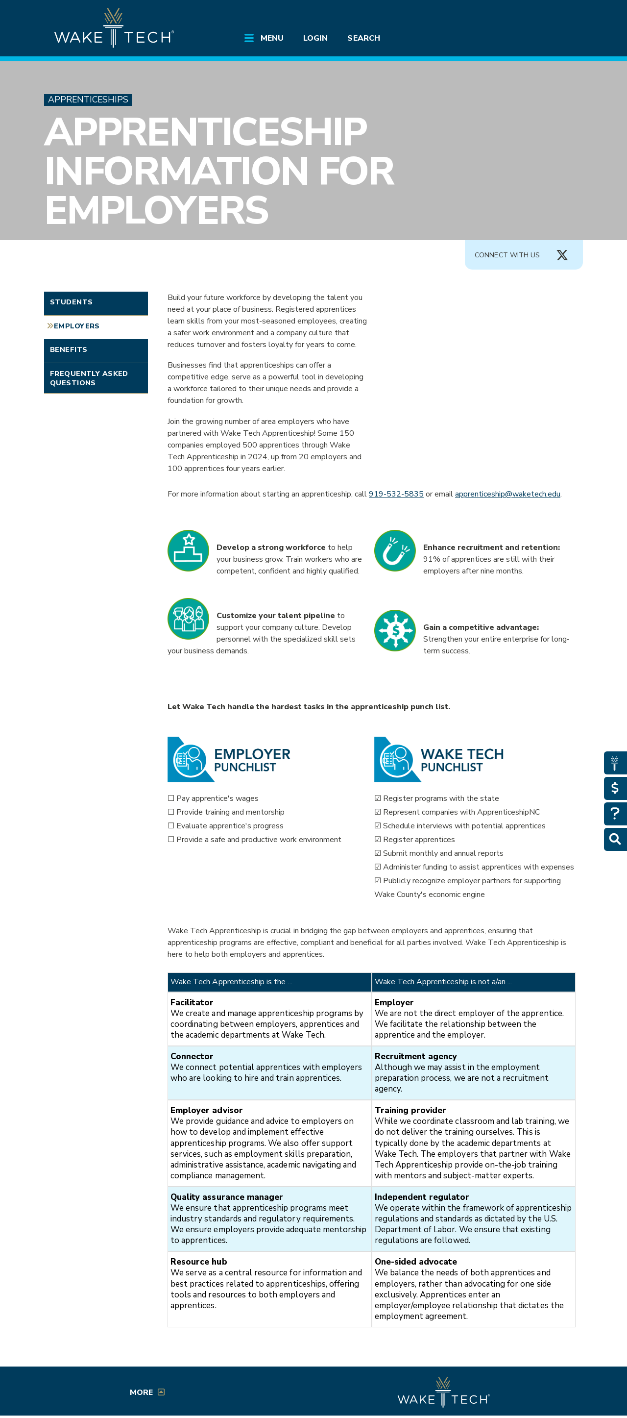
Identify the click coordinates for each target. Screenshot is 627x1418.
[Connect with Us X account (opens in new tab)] (562, 255)
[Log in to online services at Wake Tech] (554, 15)
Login (315, 38)
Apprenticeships (88, 99)
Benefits (68, 349)
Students (71, 302)
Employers (77, 326)
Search (363, 38)
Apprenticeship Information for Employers (219, 171)
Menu (272, 38)
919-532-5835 (396, 494)
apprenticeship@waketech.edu (507, 494)
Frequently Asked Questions (89, 378)
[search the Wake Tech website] (526, 15)
